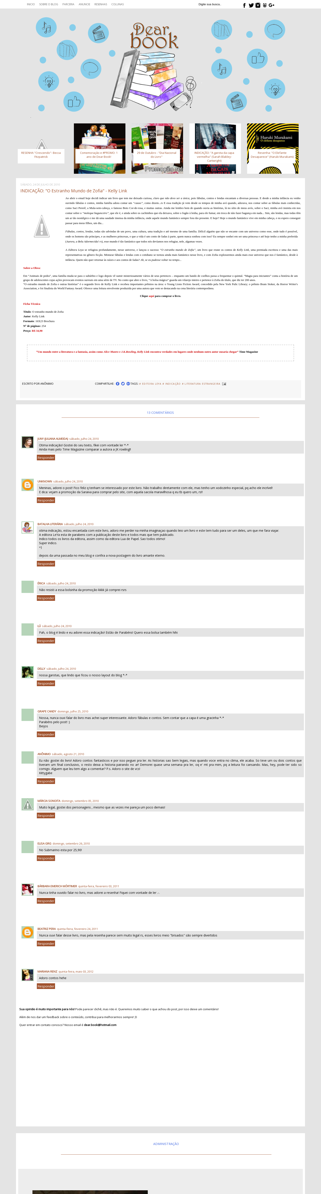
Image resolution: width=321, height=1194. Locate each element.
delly (41, 669)
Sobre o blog (48, 4)
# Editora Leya (150, 383)
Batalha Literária (50, 524)
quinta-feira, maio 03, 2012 (76, 971)
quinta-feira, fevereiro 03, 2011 (98, 886)
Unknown (44, 481)
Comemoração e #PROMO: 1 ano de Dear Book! (99, 155)
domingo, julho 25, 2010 (72, 711)
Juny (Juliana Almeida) (52, 439)
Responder (45, 457)
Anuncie (84, 4)
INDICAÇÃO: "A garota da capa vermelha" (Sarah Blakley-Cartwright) (214, 157)
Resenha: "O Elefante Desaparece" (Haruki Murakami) (272, 155)
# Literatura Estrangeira (201, 383)
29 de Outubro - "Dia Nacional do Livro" (156, 155)
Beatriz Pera (46, 929)
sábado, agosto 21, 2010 (68, 754)
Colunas (117, 4)
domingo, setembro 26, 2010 (71, 843)
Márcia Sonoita (48, 801)
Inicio (31, 4)
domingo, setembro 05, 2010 (80, 801)
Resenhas (101, 4)
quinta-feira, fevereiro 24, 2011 (77, 929)
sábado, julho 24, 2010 (84, 439)
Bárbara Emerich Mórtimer (57, 886)
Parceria (68, 4)
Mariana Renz (47, 971)
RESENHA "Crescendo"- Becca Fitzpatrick (41, 155)
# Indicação (171, 383)
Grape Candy (46, 711)
